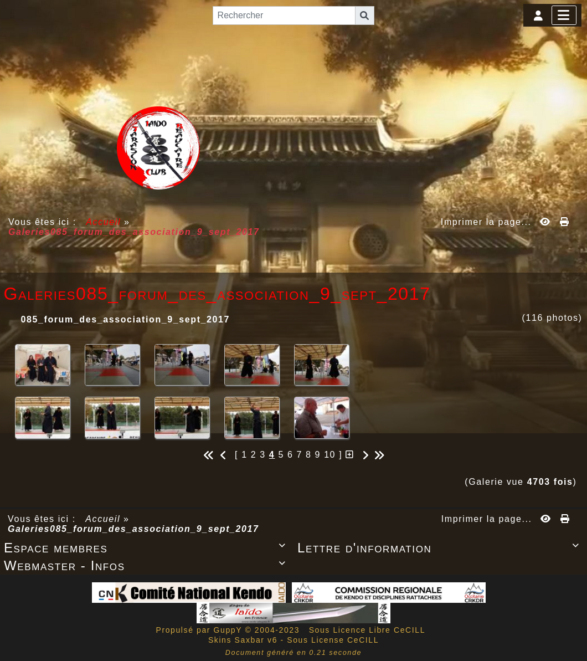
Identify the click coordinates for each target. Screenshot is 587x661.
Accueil (103, 222)
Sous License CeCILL (333, 640)
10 (330, 454)
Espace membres (147, 547)
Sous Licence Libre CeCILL (368, 630)
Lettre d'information (440, 547)
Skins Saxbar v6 (242, 640)
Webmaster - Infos (147, 565)
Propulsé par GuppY (200, 630)
